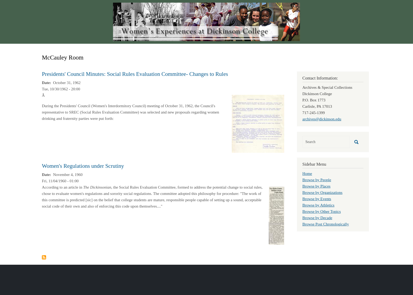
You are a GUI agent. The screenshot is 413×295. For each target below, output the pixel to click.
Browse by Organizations (322, 192)
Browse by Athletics (318, 205)
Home (307, 173)
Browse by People (316, 180)
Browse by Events (316, 199)
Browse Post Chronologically (325, 224)
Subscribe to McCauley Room (44, 257)
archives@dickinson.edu (321, 119)
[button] (258, 123)
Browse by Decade (317, 218)
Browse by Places (316, 186)
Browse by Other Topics (321, 211)
